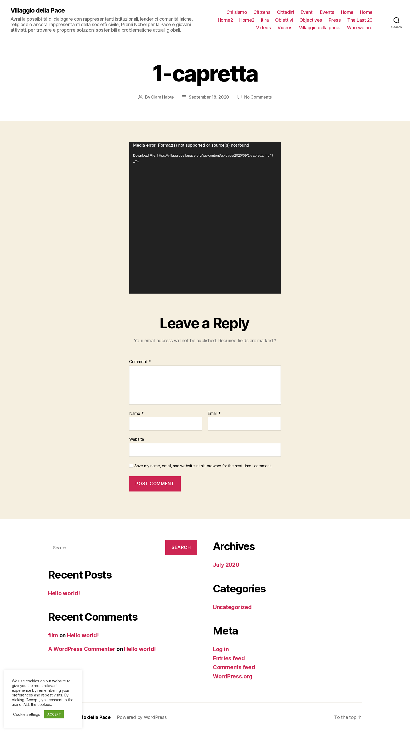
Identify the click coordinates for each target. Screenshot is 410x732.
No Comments (258, 97)
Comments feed (234, 667)
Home (347, 12)
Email (214, 413)
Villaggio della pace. (319, 27)
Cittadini (285, 12)
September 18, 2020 (209, 97)
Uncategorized (232, 607)
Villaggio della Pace (37, 10)
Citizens (261, 12)
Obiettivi (284, 20)
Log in (221, 649)
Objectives (310, 20)
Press (335, 20)
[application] (205, 218)
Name (136, 413)
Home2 (225, 20)
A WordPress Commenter (81, 649)
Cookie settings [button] (26, 714)
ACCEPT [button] (54, 714)
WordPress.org (233, 676)
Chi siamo (236, 12)
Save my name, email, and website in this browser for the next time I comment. (203, 466)
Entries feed (229, 658)
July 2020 (226, 565)
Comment (140, 361)
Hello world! (64, 593)
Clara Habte (162, 97)
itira (265, 20)
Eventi (307, 12)
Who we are (360, 27)
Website (136, 439)
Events (327, 12)
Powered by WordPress (142, 717)
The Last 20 (360, 20)
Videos (263, 27)
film (53, 635)
